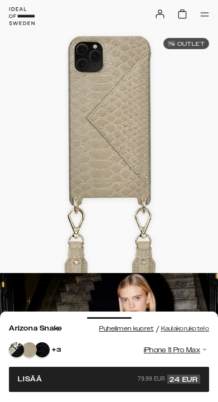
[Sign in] (160, 14)
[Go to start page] (22, 16)
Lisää (109, 379)
